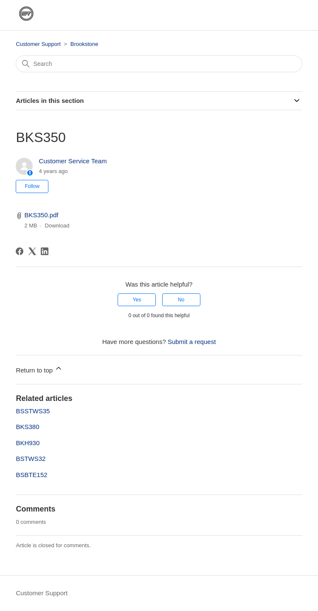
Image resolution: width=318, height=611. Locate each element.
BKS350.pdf (41, 215)
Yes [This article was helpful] (137, 300)
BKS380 (27, 426)
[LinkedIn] (44, 251)
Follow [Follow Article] (32, 186)
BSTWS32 (30, 458)
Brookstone (84, 44)
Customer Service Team (73, 161)
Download (57, 225)
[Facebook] (19, 251)
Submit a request (192, 341)
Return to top (39, 369)
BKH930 (27, 442)
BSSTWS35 (33, 411)
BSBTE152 (31, 474)
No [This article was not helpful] (181, 300)
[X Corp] (32, 251)
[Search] (159, 63)
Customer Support (38, 44)
